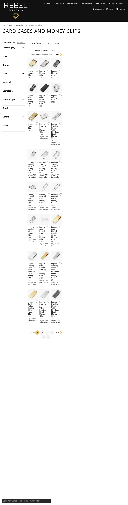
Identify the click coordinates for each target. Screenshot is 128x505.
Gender (6, 108)
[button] (98, 9)
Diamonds (59, 4)
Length (6, 117)
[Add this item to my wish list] (57, 92)
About (110, 4)
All (90, 420)
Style (4, 74)
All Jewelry (87, 4)
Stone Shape (8, 99)
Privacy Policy (34, 501)
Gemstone (7, 91)
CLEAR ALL (21, 43)
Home (4, 25)
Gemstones (72, 4)
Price (5, 56)
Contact (121, 4)
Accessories (19, 25)
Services (100, 4)
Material (6, 82)
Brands (6, 65)
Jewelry (11, 25)
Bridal (47, 4)
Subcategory (8, 48)
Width (5, 125)
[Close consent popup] (48, 501)
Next (121, 54)
